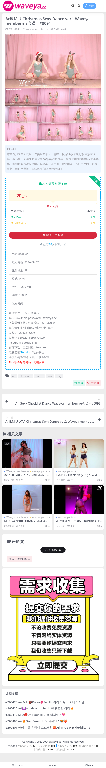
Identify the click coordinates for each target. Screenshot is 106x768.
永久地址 (12, 745)
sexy (59, 376)
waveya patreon (41, 471)
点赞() (93, 382)
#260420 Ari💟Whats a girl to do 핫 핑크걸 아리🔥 (39, 708)
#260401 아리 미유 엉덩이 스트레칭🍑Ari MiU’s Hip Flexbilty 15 (47, 727)
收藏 (78, 382)
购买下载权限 (53, 235)
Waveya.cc (55, 741)
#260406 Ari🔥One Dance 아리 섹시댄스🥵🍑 (36, 721)
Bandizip (26, 352)
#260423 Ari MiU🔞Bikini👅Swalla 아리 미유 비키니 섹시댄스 (46, 702)
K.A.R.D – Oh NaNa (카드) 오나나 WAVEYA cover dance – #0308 (78, 476)
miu (49, 376)
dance (39, 376)
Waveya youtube (67, 471)
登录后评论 (53, 549)
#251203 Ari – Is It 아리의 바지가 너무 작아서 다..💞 (26, 476)
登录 (89, 5)
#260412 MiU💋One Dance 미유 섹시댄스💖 (35, 715)
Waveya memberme (37, 29)
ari (13, 376)
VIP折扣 (53, 206)
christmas (26, 376)
